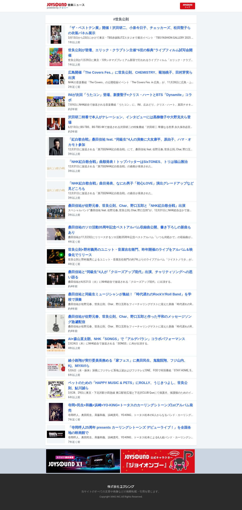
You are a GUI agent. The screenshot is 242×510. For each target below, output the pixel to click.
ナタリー (63, 7)
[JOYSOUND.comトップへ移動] (187, 6)
